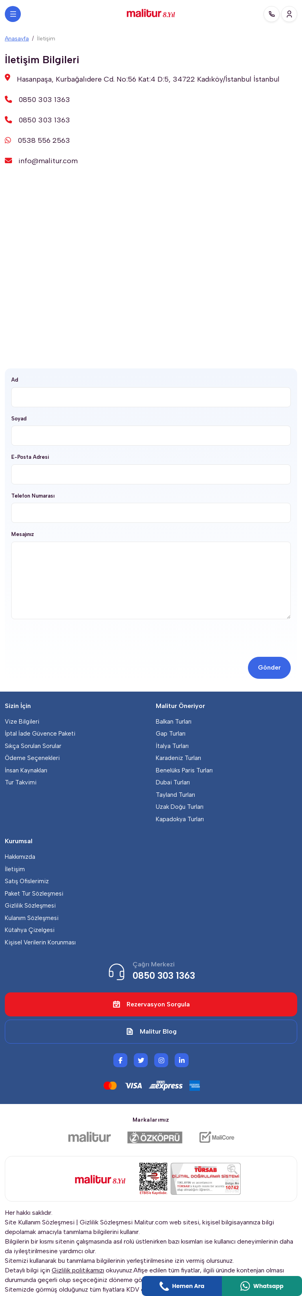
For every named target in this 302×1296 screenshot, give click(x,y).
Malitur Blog (151, 1032)
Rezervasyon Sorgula (151, 1004)
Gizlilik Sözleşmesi (30, 905)
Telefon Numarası (32, 496)
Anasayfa (17, 38)
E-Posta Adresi (30, 457)
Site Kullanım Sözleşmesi (39, 1222)
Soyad (18, 419)
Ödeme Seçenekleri (32, 758)
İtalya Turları (172, 746)
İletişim (15, 869)
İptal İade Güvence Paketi (40, 733)
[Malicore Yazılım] (216, 1137)
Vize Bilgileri (22, 721)
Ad (14, 380)
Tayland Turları (175, 794)
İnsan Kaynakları (26, 770)
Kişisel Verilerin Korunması (40, 942)
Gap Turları (170, 733)
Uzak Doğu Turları (179, 806)
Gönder (269, 667)
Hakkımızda (20, 856)
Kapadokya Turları (180, 819)
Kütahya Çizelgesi (29, 930)
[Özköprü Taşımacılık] (155, 1137)
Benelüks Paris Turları (184, 770)
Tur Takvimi (20, 782)
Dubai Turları (173, 782)
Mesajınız (22, 534)
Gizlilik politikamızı (78, 1270)
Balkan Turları (173, 721)
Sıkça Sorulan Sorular (33, 746)
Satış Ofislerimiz (27, 881)
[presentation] (72, 641)
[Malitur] (89, 1137)
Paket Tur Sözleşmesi (34, 893)
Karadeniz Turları (178, 758)
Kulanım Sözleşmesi (31, 918)
